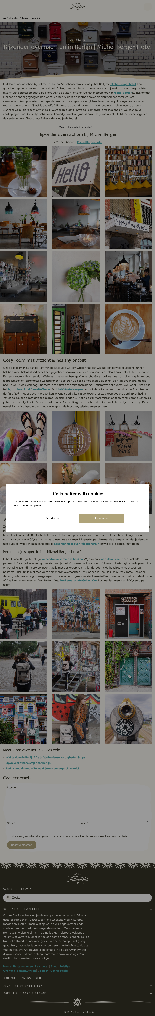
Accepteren (101, 518)
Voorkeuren (53, 518)
